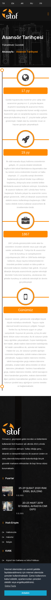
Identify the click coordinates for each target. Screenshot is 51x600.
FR (41, 3)
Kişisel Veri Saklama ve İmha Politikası (22, 560)
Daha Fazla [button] (10, 586)
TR (3, 3)
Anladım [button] (25, 593)
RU (31, 3)
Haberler (10, 537)
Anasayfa (7, 51)
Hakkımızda (11, 532)
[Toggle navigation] (48, 14)
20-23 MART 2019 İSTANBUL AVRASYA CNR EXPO (32, 506)
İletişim (9, 542)
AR (22, 3)
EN (12, 3)
